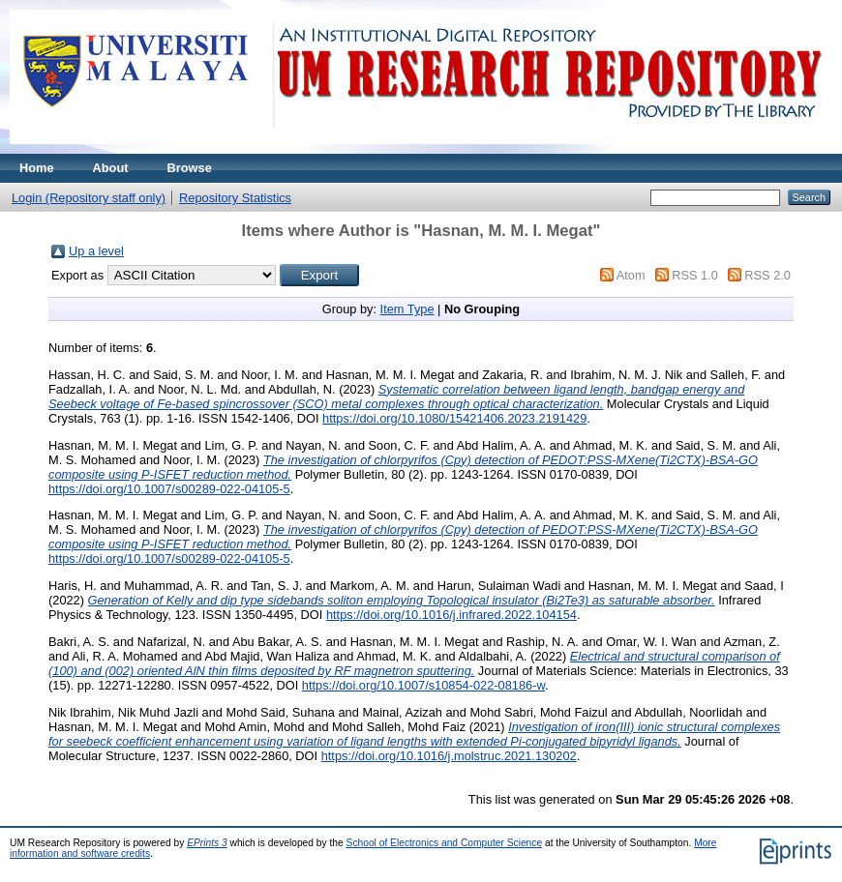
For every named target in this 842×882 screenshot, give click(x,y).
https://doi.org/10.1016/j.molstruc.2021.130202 (449, 756)
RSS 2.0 (767, 275)
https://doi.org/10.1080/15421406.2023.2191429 (454, 418)
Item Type (407, 309)
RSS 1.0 (695, 275)
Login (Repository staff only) (88, 198)
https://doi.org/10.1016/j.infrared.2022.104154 (451, 614)
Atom (631, 275)
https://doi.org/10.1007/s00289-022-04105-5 (169, 489)
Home (36, 168)
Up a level (96, 251)
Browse (189, 168)
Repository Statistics (235, 198)
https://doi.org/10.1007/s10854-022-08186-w (423, 685)
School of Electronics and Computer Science (444, 843)
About (111, 168)
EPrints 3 (207, 843)
